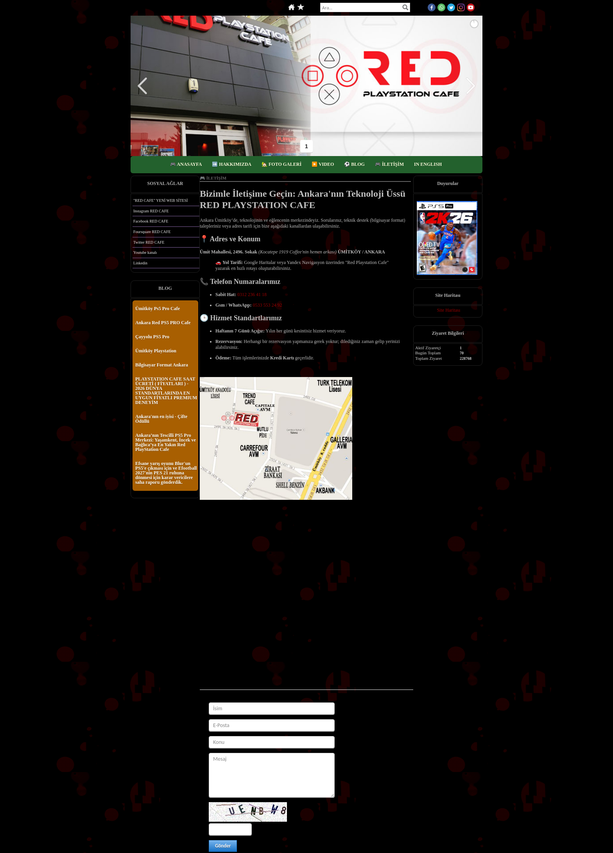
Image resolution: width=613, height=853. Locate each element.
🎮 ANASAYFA (186, 164)
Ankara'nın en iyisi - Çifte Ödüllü (161, 419)
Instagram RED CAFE (151, 211)
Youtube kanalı (145, 252)
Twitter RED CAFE (148, 242)
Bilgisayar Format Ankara (161, 365)
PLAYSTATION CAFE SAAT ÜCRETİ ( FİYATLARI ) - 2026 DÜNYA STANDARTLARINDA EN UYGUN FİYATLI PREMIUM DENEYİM (166, 390)
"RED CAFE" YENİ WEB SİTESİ (160, 200)
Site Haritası (449, 310)
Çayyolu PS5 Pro (152, 336)
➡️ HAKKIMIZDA (231, 164)
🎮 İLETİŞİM (389, 164)
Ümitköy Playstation (155, 351)
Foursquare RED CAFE (152, 232)
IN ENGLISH (428, 164)
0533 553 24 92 (267, 305)
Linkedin (140, 263)
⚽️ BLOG (354, 164)
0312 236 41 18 (252, 294)
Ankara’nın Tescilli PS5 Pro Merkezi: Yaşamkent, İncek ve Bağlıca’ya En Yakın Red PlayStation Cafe (165, 442)
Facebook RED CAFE (150, 221)
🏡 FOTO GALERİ (281, 164)
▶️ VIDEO (323, 164)
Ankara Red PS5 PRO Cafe (162, 322)
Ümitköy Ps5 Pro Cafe (157, 308)
